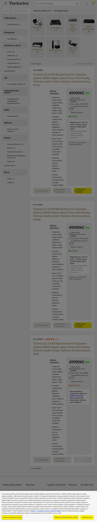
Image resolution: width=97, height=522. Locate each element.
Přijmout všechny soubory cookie (66, 517)
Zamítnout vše (87, 517)
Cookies (33, 511)
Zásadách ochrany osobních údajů (49, 511)
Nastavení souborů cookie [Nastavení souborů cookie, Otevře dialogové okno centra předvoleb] (12, 517)
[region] (48, 506)
